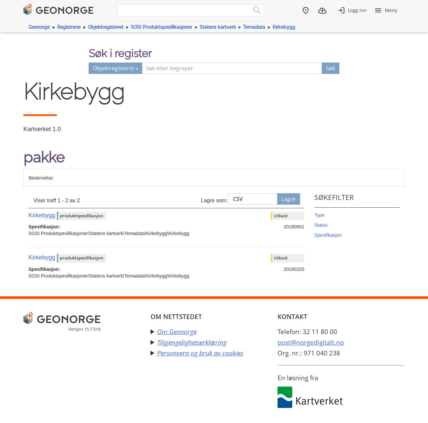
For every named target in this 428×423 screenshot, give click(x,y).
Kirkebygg (284, 27)
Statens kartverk (218, 27)
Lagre (289, 199)
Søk (330, 68)
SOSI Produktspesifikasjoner (161, 27)
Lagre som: (214, 200)
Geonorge (39, 27)
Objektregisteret (105, 27)
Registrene (69, 27)
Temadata (254, 27)
